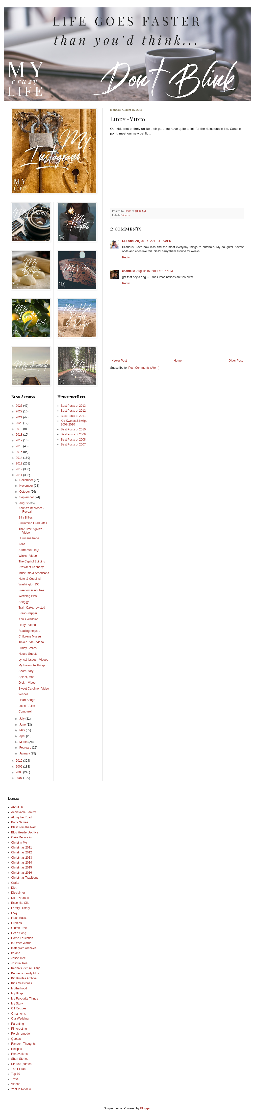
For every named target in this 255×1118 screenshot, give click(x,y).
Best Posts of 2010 (73, 429)
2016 (19, 446)
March (23, 742)
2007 (19, 778)
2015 (19, 452)
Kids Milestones (21, 983)
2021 (19, 417)
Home (178, 360)
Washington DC (29, 584)
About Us (17, 807)
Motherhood (19, 988)
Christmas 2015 (21, 867)
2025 (19, 405)
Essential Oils (20, 903)
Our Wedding (19, 1018)
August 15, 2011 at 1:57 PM (154, 271)
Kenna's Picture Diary (25, 968)
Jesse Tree (18, 958)
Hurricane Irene (29, 538)
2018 (19, 434)
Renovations (19, 1054)
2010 (19, 760)
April (22, 736)
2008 (19, 772)
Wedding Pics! (28, 596)
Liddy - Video (27, 625)
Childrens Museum (31, 636)
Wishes (23, 694)
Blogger (145, 1108)
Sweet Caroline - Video (34, 688)
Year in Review (21, 1089)
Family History (20, 908)
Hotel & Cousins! (30, 578)
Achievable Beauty (23, 812)
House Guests (28, 653)
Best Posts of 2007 (73, 444)
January (25, 753)
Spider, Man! (27, 677)
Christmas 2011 (21, 847)
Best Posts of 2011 (73, 416)
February (25, 747)
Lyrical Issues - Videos (33, 659)
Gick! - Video (27, 682)
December (26, 480)
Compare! (25, 711)
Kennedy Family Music (26, 973)
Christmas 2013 (21, 857)
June (22, 724)
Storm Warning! (29, 550)
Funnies (16, 923)
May (22, 730)
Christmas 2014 (21, 862)
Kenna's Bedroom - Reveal (31, 509)
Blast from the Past (23, 827)
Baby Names (19, 822)
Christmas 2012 (21, 852)
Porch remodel (20, 1033)
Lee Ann (128, 241)
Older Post (236, 360)
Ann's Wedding (28, 619)
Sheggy (24, 602)
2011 (19, 475)
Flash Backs (19, 918)
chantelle (128, 271)
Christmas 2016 (21, 872)
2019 (19, 429)
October (25, 491)
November (26, 485)
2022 (19, 411)
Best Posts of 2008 (73, 439)
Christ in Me (19, 842)
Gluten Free (19, 928)
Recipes (16, 1049)
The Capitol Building (32, 561)
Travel (15, 1079)
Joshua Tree (19, 963)
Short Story (26, 671)
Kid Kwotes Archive (24, 978)
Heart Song (18, 933)
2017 (19, 440)
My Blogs (17, 993)
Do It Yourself (20, 898)
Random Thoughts (23, 1043)
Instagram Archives (23, 948)
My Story (17, 1003)
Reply (126, 257)
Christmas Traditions (24, 877)
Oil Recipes (18, 1008)
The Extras (18, 1069)
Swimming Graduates (33, 523)
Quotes (16, 1039)
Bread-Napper (28, 613)
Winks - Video (28, 556)
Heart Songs (27, 700)
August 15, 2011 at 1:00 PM (153, 241)
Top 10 (15, 1074)
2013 (19, 463)
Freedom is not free (31, 590)
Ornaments (18, 1013)
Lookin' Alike (27, 706)
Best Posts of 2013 (73, 405)
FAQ (14, 913)
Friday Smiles (28, 648)
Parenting (17, 1023)
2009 (19, 766)
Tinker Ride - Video (31, 642)
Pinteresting (19, 1028)
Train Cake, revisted (32, 607)
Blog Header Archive (24, 832)
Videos (126, 215)
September (27, 497)
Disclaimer (18, 892)
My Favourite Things (32, 665)
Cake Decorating (22, 837)
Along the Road (21, 817)
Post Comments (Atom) (143, 367)
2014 (19, 458)
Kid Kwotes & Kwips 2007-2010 (74, 422)
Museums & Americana (34, 573)
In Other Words (21, 943)
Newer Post (119, 360)
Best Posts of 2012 (73, 410)
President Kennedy (31, 567)
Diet (13, 887)
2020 (19, 423)
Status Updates (21, 1064)
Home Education (22, 938)
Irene (22, 544)
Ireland (15, 953)
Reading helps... (29, 631)
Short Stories (19, 1058)
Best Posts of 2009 (73, 434)
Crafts (15, 883)
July (22, 718)
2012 (19, 469)
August (24, 503)
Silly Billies (26, 517)
